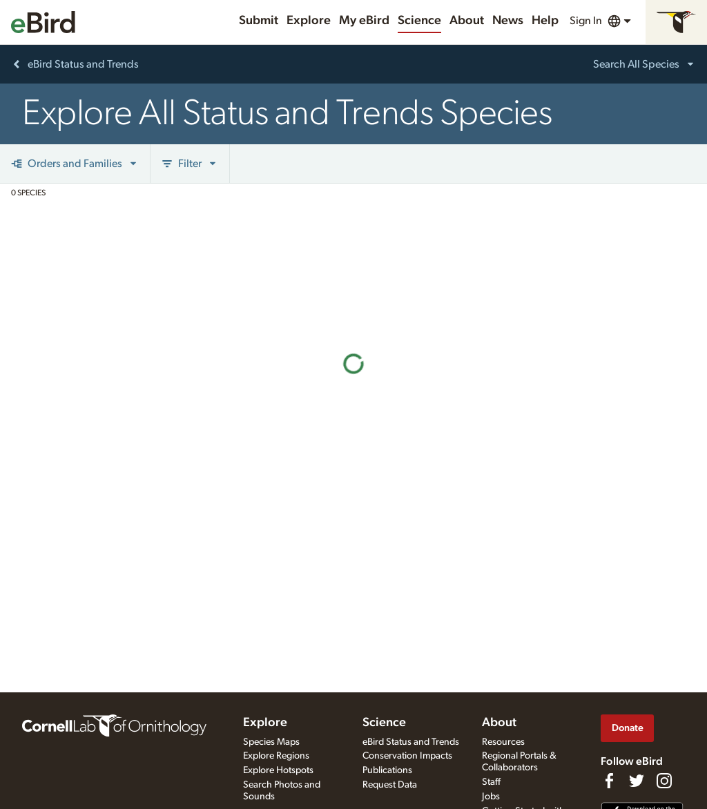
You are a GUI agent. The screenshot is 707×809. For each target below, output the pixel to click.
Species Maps (271, 742)
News (507, 20)
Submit (258, 20)
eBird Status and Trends (410, 742)
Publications (387, 770)
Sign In (586, 20)
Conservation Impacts (407, 756)
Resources (503, 742)
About (466, 20)
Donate (627, 728)
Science (419, 20)
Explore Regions (276, 756)
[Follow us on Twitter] (636, 780)
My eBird (364, 20)
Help (545, 20)
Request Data (389, 785)
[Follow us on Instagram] (664, 780)
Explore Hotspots (278, 770)
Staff (491, 782)
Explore (309, 20)
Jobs (491, 796)
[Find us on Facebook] (609, 780)
